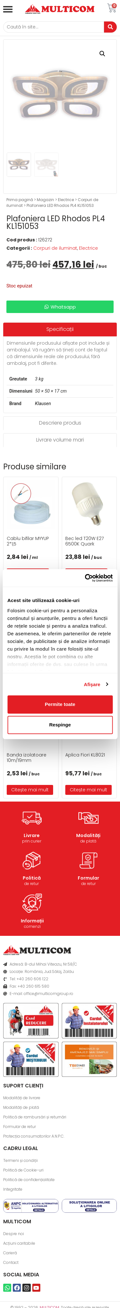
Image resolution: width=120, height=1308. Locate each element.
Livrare (32, 835)
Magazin (45, 199)
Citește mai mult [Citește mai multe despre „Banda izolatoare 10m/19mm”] (30, 790)
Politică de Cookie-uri (23, 1170)
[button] (102, 53)
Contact (11, 1262)
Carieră (10, 1253)
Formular (88, 878)
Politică (32, 878)
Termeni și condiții (20, 1160)
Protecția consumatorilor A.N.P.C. (33, 1136)
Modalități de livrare (21, 1097)
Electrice (66, 199)
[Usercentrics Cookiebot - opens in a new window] (85, 578)
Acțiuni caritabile (19, 1243)
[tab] (60, 329)
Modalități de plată (21, 1107)
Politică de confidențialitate (29, 1179)
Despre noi (13, 1233)
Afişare (92, 684)
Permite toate (60, 704)
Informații (32, 921)
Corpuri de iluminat (55, 248)
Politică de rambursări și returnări (34, 1117)
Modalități (88, 835)
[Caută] (53, 27)
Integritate (12, 1189)
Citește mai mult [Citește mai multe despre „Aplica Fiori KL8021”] (88, 790)
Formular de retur (19, 1126)
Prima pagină (19, 199)
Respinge (60, 724)
